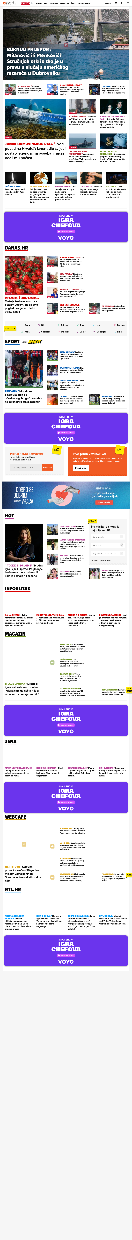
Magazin (54, 3)
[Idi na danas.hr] (27, 3)
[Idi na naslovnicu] (10, 6)
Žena (73, 3)
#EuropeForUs (84, 3)
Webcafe (64, 3)
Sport (39, 3)
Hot (46, 3)
